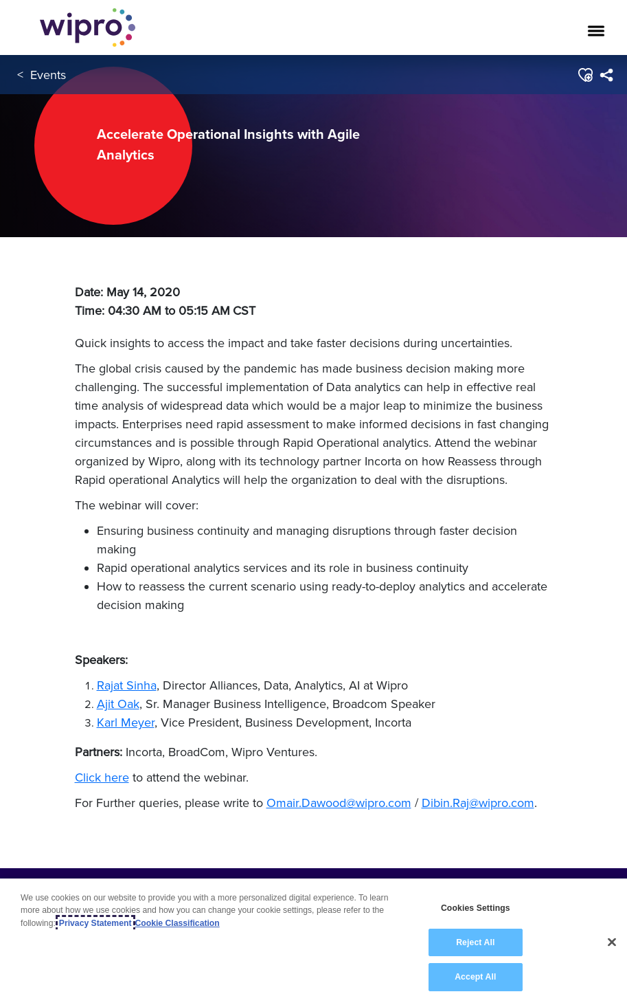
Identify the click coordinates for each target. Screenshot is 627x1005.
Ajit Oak (118, 703)
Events (48, 74)
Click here (102, 777)
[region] (313, 942)
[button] (585, 75)
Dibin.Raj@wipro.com (478, 802)
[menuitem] (606, 75)
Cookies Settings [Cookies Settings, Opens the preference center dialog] (475, 908)
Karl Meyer (126, 722)
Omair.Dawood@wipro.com (338, 802)
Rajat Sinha (127, 685)
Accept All (475, 977)
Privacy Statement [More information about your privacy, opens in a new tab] (95, 923)
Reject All (475, 942)
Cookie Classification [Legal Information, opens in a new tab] (177, 923)
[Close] (612, 942)
